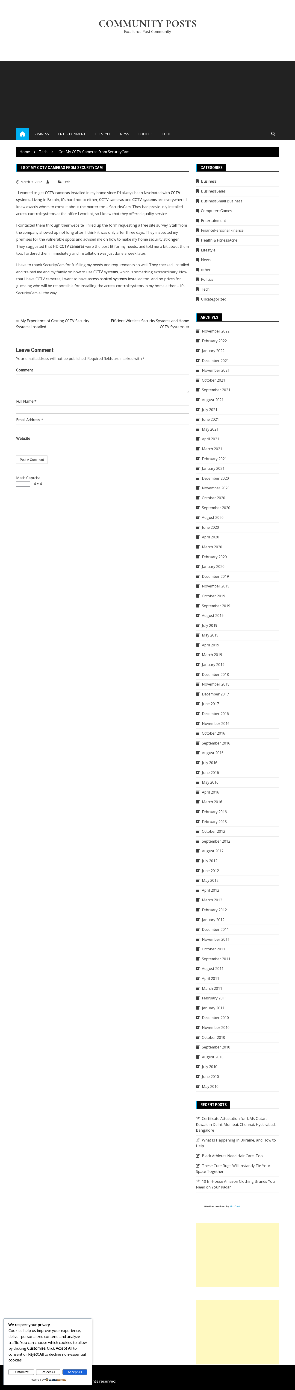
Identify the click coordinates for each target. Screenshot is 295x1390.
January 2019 (213, 664)
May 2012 (210, 880)
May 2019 (210, 635)
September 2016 (216, 743)
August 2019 (213, 615)
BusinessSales (213, 191)
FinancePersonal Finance (222, 230)
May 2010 (210, 1086)
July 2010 (209, 1066)
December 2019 (215, 576)
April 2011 (210, 978)
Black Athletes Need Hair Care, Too (232, 1155)
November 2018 (216, 684)
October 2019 (213, 596)
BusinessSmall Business (221, 201)
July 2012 (209, 860)
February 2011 (214, 998)
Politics (145, 134)
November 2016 (216, 723)
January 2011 (213, 1007)
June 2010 (210, 1076)
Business (41, 134)
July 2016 (209, 762)
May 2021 (210, 429)
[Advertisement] (147, 93)
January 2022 (213, 350)
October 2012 (213, 831)
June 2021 (210, 419)
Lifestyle (103, 134)
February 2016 (214, 811)
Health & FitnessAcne (219, 240)
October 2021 (213, 380)
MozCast (235, 1206)
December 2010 (215, 1017)
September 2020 (216, 507)
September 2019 (216, 605)
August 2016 (213, 752)
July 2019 (209, 625)
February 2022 (214, 340)
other (206, 269)
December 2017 (215, 694)
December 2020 (215, 478)
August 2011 (213, 968)
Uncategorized (213, 299)
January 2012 (213, 919)
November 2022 (216, 331)
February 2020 (214, 556)
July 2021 (209, 409)
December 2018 (215, 674)
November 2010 (216, 1027)
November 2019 (216, 586)
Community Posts (148, 23)
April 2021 (210, 438)
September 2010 (216, 1047)
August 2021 (213, 399)
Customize (21, 1372)
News (124, 134)
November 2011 (216, 939)
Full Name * (26, 401)
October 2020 (213, 497)
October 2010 (213, 1037)
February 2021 (214, 458)
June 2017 (210, 703)
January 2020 (213, 566)
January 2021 (213, 468)
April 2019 (210, 645)
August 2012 (213, 850)
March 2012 (212, 899)
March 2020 (212, 546)
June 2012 (210, 870)
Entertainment (72, 134)
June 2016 (210, 772)
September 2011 (216, 958)
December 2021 (215, 360)
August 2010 (213, 1057)
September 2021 (216, 389)
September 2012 (216, 841)
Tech (166, 134)
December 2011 (215, 929)
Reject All (48, 1372)
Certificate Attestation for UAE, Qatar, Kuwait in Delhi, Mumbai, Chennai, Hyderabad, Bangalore (236, 1124)
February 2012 (214, 909)
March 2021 (212, 448)
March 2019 (212, 654)
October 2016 (213, 733)
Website (23, 438)
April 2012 (210, 890)
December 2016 (215, 713)
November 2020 (216, 488)
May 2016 (210, 782)
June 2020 (210, 527)
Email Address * (29, 419)
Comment (24, 370)
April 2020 (210, 537)
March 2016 (212, 801)
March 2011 (212, 988)
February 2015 (214, 821)
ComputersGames (216, 210)
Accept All (75, 1372)
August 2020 (213, 517)
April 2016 (210, 792)
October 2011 (213, 949)
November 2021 (216, 370)
